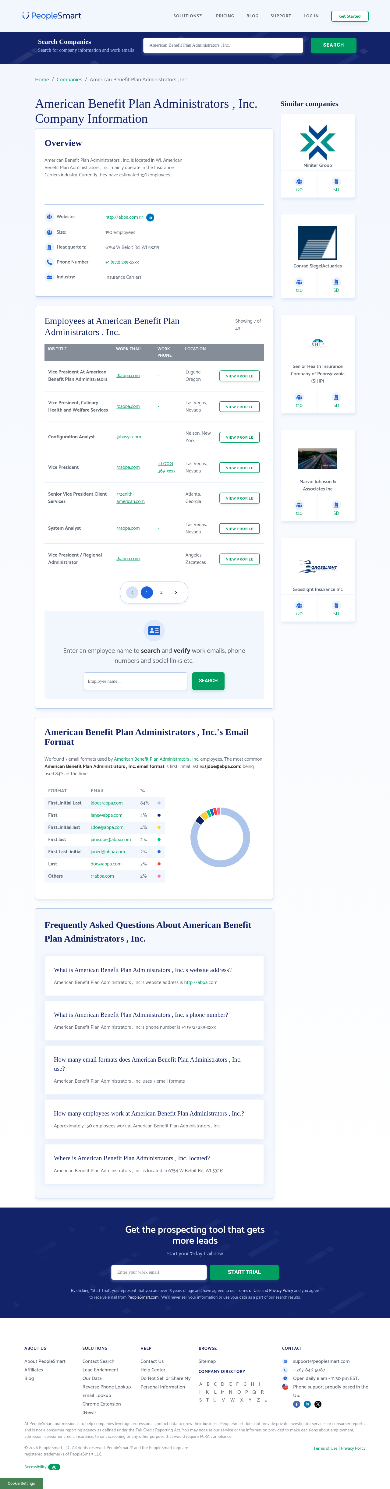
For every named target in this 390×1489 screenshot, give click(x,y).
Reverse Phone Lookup (107, 1387)
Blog (29, 1378)
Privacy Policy (281, 1290)
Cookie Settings (21, 1483)
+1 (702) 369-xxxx (167, 467)
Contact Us (152, 1361)
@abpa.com (128, 376)
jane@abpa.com (106, 815)
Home (42, 79)
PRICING (225, 16)
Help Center (152, 1370)
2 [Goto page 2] (161, 592)
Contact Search (99, 1361)
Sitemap (207, 1361)
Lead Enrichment (101, 1370)
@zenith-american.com (130, 498)
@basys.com (128, 437)
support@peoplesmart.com (316, 1361)
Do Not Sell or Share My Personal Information (165, 1382)
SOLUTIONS (188, 16)
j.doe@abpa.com (107, 827)
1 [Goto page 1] (146, 592)
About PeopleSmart (45, 1361)
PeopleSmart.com (142, 1297)
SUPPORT (281, 16)
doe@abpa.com (106, 864)
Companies (69, 79)
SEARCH (333, 50)
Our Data (92, 1378)
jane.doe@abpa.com (111, 840)
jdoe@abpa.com (107, 803)
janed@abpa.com (108, 852)
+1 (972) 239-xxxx (122, 262)
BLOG (252, 16)
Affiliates (33, 1370)
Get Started (350, 16)
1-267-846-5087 (303, 1370)
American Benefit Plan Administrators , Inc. (156, 759)
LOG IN (311, 16)
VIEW (240, 376)
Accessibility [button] (42, 1467)
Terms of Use (249, 1290)
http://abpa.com (121, 217)
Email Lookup (97, 1396)
